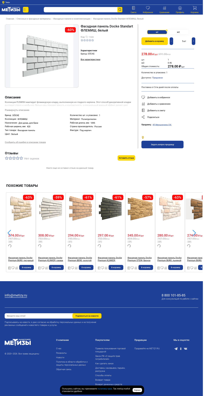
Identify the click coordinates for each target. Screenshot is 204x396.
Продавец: (146, 126)
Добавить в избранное (155, 99)
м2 (181, 33)
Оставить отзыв (126, 152)
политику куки (105, 388)
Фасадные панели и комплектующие (70, 19)
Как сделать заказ (104, 362)
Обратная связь (63, 367)
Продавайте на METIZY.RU (147, 347)
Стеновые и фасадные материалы (32, 19)
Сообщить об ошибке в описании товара (25, 140)
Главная (9, 19)
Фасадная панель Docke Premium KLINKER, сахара (123, 253)
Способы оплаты (103, 373)
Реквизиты (61, 351)
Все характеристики (90, 59)
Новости (60, 355)
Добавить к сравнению (155, 106)
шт (154, 33)
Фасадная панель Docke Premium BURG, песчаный (74, 253)
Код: (83, 37)
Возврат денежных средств (108, 382)
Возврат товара (102, 378)
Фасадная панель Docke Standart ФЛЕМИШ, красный (24, 253)
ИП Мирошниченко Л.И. (162, 127)
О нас (58, 347)
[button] (167, 119)
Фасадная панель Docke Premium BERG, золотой (173, 253)
